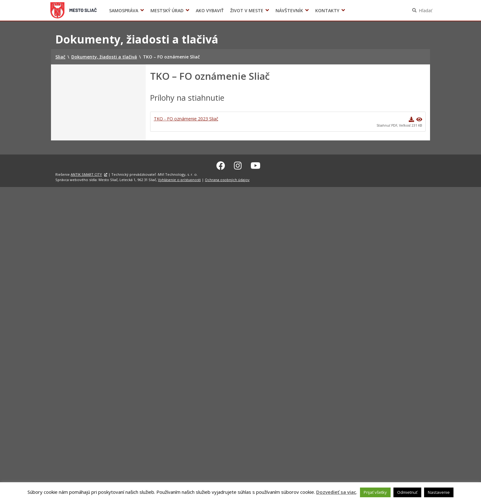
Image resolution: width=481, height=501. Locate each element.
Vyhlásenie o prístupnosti (179, 178)
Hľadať (425, 10)
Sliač (73, 10)
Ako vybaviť (210, 10)
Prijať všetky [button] (375, 492)
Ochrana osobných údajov (227, 178)
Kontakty (327, 10)
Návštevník (289, 10)
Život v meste (246, 10)
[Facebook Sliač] (220, 164)
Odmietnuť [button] (407, 492)
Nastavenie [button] (439, 492)
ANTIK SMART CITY (86, 173)
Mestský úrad (167, 10)
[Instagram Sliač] (238, 164)
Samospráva (123, 10)
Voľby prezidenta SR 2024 (355, 10)
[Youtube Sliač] (256, 164)
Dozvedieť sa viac (336, 492)
